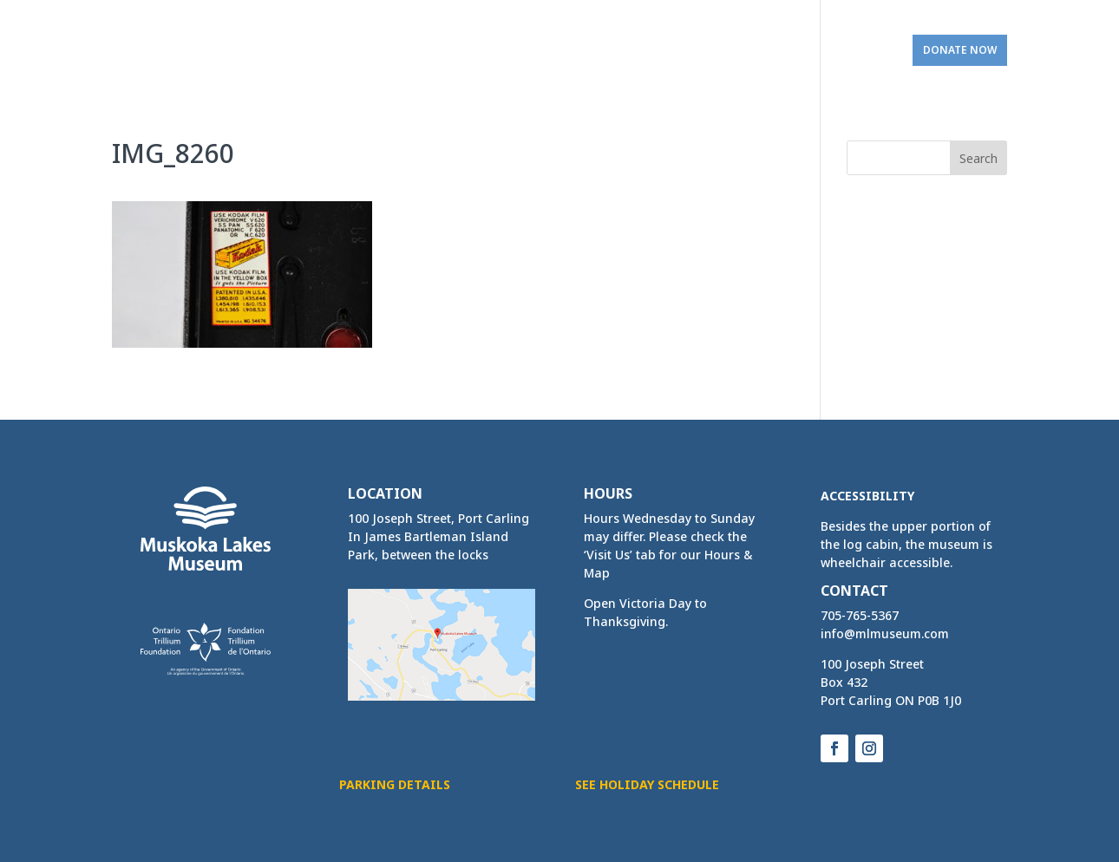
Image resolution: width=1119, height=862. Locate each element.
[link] (178, 44)
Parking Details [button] (394, 784)
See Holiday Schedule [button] (647, 784)
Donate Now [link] (960, 49)
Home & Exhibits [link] (358, 50)
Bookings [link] (640, 50)
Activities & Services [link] (510, 50)
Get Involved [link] (748, 50)
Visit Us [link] (850, 50)
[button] (978, 157)
